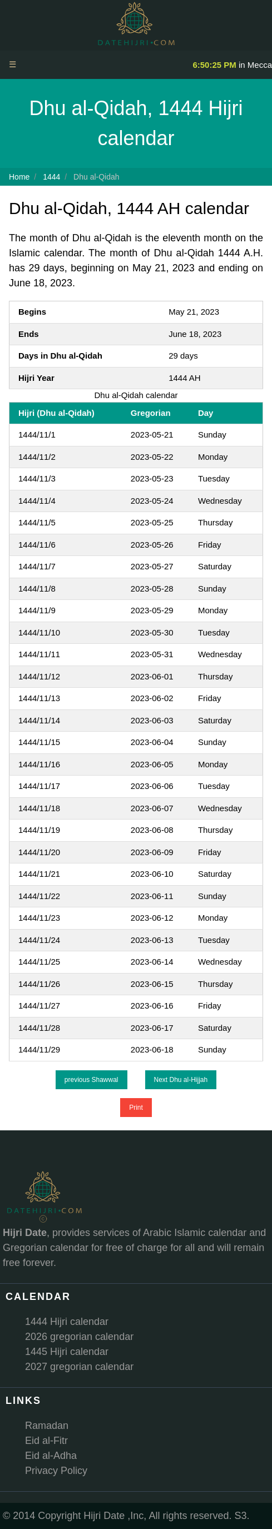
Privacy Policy (56, 1470)
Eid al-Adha (51, 1455)
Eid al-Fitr (46, 1440)
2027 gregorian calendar (79, 1366)
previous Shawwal (91, 1080)
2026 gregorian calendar (79, 1336)
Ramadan (46, 1425)
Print (136, 1107)
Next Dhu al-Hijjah (181, 1080)
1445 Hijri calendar (66, 1351)
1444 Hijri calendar (66, 1321)
